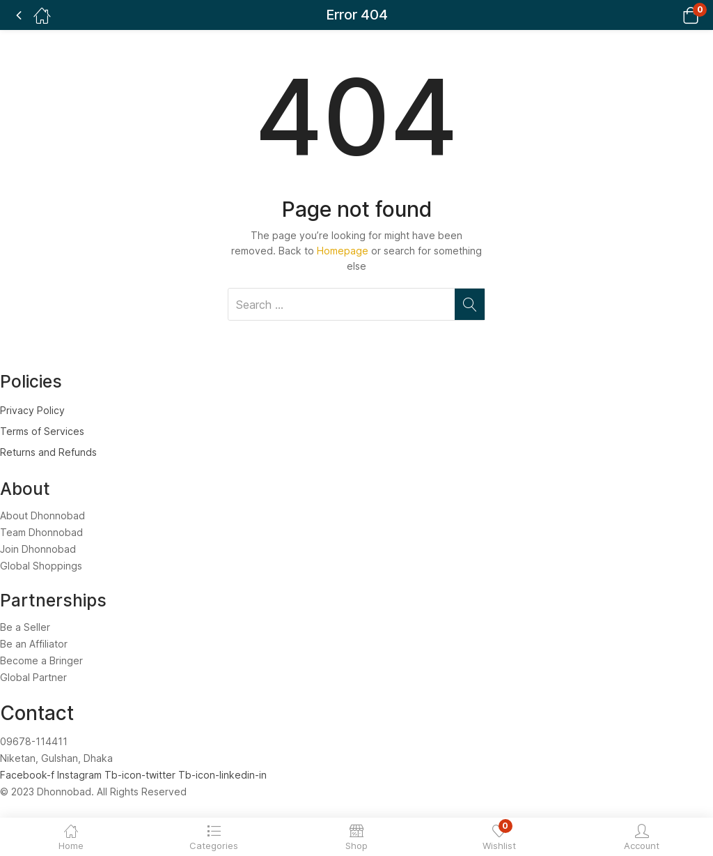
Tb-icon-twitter (141, 775)
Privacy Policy (32, 410)
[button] (673, 15)
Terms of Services (42, 431)
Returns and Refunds (48, 452)
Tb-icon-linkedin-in (222, 775)
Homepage (342, 251)
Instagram (80, 775)
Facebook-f (28, 775)
